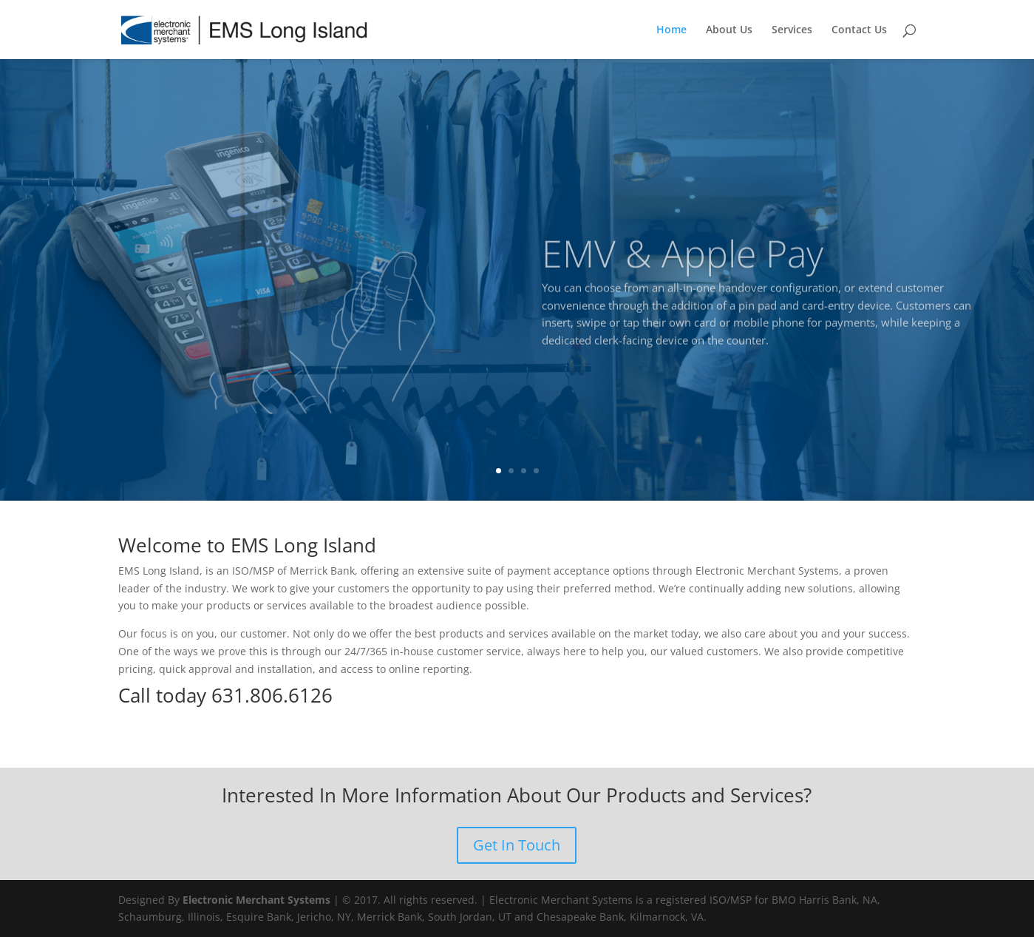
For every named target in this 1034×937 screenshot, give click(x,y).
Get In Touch (516, 845)
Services (792, 30)
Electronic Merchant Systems (256, 900)
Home (671, 30)
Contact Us (859, 30)
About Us (729, 30)
